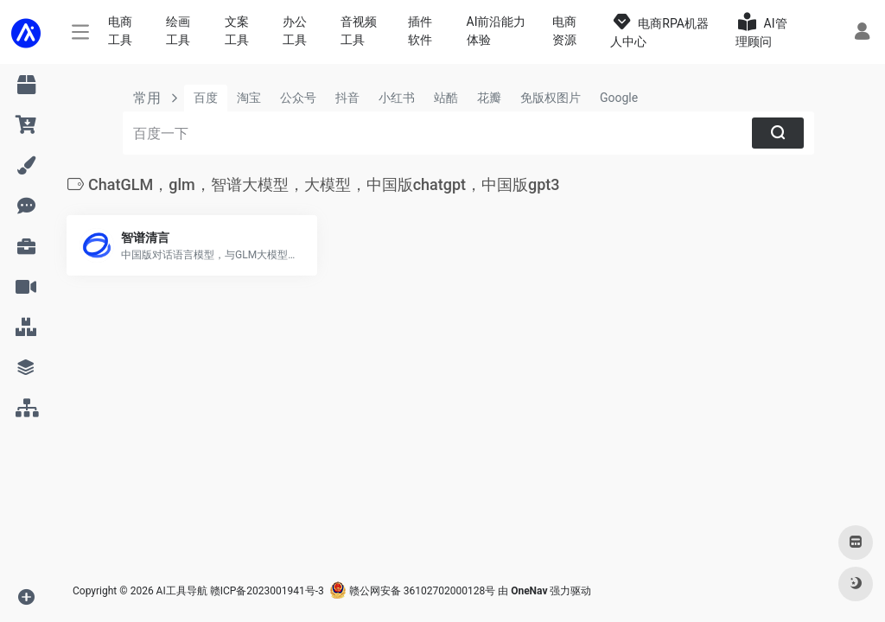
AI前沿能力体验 (496, 31)
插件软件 (420, 31)
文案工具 (237, 31)
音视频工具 (359, 31)
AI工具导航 (181, 591)
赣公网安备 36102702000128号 (412, 591)
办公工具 (295, 31)
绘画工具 (178, 31)
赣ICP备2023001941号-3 (267, 591)
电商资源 (564, 31)
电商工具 (120, 31)
